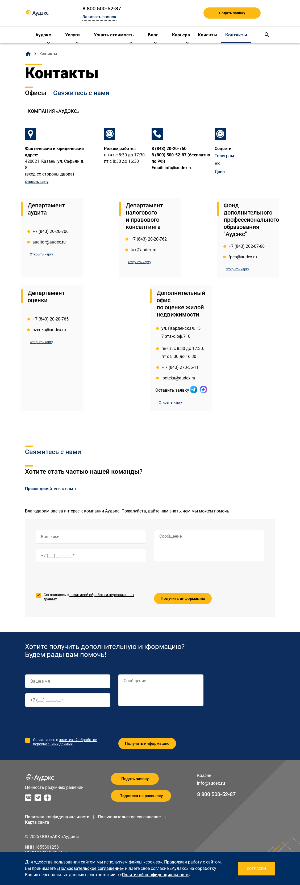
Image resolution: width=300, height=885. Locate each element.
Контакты (236, 34)
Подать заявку (232, 13)
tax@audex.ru (143, 249)
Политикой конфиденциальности (155, 874)
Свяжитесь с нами (81, 93)
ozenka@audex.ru (49, 329)
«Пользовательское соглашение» (90, 868)
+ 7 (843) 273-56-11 (180, 367)
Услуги (72, 34)
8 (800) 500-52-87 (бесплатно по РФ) (181, 158)
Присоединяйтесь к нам (49, 488)
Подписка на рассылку (141, 795)
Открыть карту (36, 182)
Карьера (181, 34)
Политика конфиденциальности (57, 816)
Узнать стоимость (114, 34)
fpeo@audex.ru (242, 256)
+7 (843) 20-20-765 (51, 319)
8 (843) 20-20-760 (169, 148)
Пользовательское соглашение (129, 816)
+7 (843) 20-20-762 (149, 239)
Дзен (220, 171)
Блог (153, 34)
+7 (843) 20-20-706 (51, 231)
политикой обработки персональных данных (65, 742)
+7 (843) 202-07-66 (247, 246)
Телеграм (224, 155)
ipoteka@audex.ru (178, 377)
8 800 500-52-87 (101, 8)
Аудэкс (43, 34)
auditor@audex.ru (49, 242)
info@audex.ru (179, 167)
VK (217, 163)
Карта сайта (37, 822)
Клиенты (207, 34)
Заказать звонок (99, 16)
